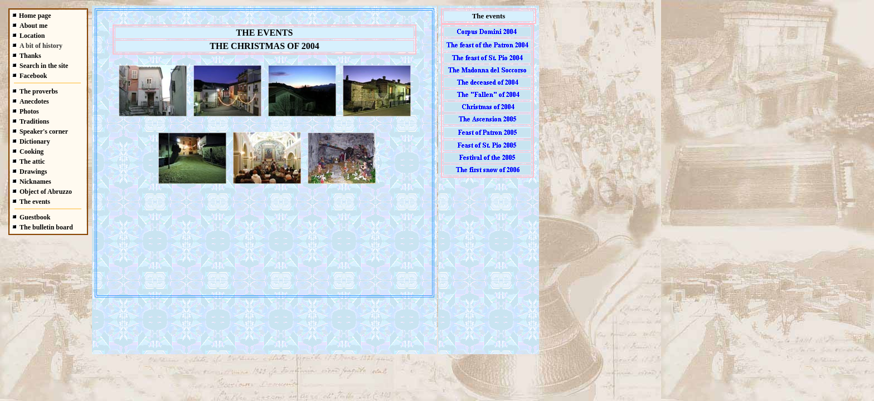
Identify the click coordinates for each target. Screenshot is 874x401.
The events (35, 202)
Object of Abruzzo (46, 191)
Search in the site (44, 66)
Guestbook (35, 217)
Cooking (31, 151)
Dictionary (35, 141)
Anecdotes (34, 101)
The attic (32, 161)
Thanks (30, 56)
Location (32, 36)
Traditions (34, 121)
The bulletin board (46, 227)
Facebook (33, 76)
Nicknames (35, 181)
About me (33, 26)
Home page (35, 15)
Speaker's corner (44, 131)
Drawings (33, 171)
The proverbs (39, 91)
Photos (29, 111)
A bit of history (41, 46)
